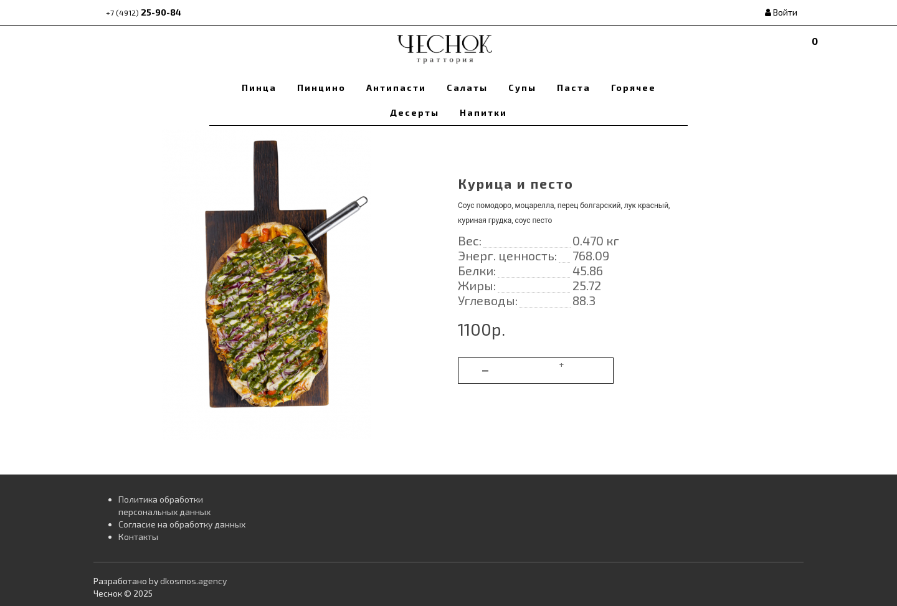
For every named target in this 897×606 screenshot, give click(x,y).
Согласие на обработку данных (181, 524)
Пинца (259, 87)
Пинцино (321, 87)
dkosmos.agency (193, 580)
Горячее (633, 87)
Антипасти (396, 87)
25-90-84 (143, 12)
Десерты (414, 112)
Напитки (483, 112)
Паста (574, 87)
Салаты (467, 87)
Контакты (138, 536)
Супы (522, 87)
